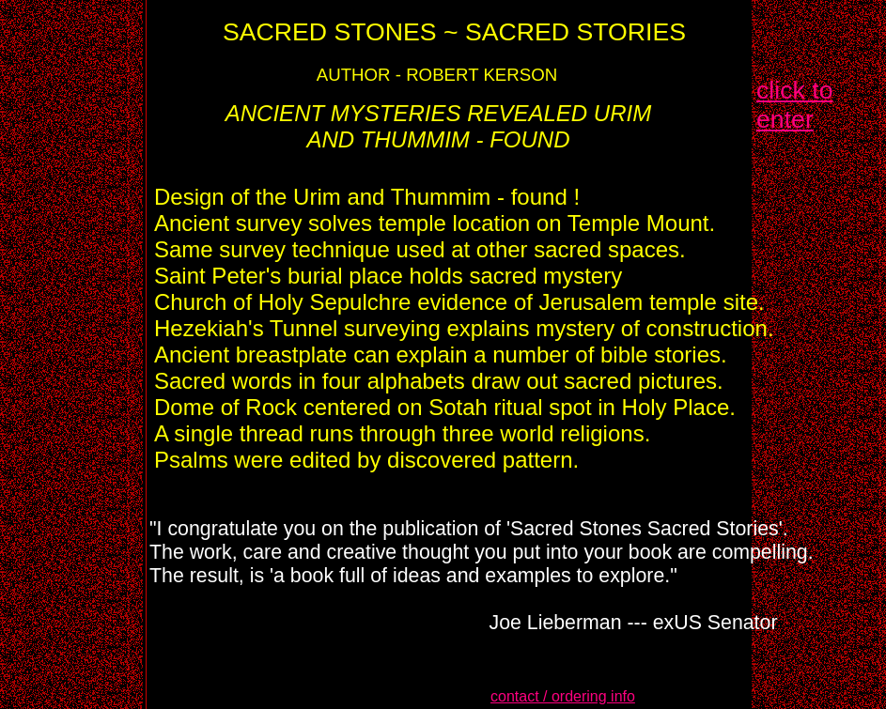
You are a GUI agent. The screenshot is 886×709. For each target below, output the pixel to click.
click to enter (794, 104)
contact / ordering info (562, 696)
